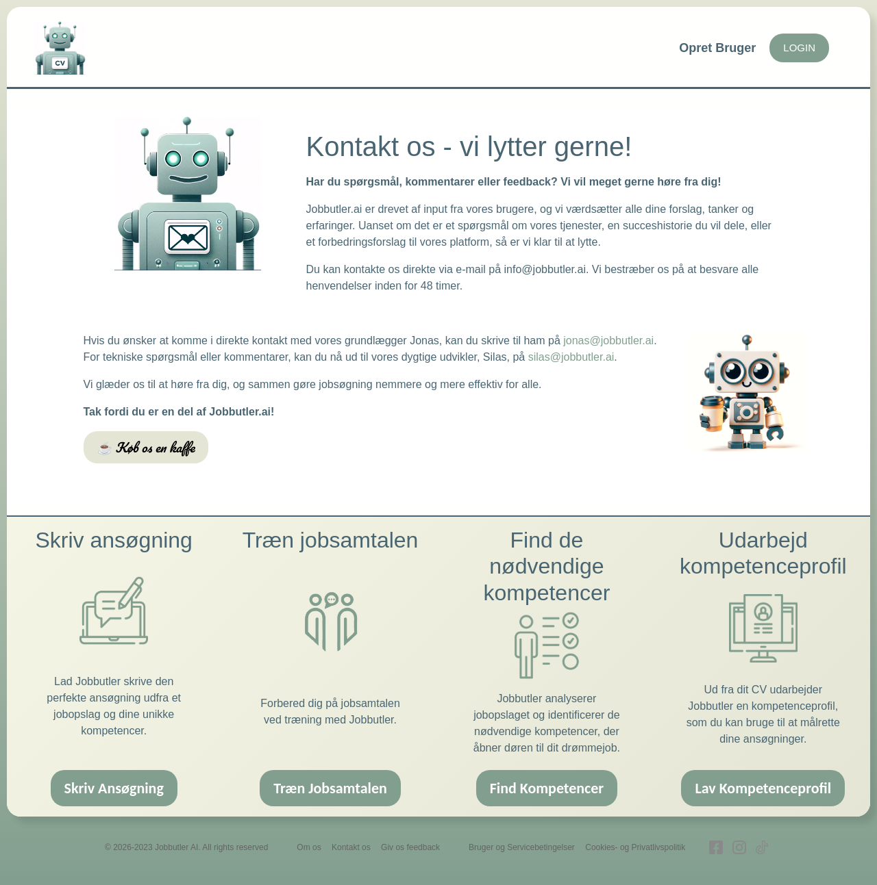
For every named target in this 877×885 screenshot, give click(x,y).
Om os (309, 847)
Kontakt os (351, 847)
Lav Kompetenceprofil (763, 788)
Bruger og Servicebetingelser (522, 847)
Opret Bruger (717, 48)
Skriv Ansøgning (114, 788)
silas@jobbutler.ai (571, 357)
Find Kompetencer (547, 788)
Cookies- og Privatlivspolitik (635, 847)
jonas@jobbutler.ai (608, 340)
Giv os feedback (410, 847)
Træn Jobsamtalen (330, 788)
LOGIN (799, 47)
